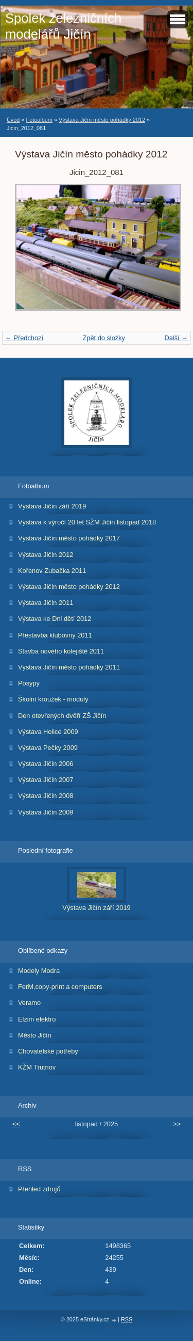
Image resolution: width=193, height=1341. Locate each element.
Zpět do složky (103, 338)
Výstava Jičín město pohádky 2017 (69, 538)
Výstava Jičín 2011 (45, 602)
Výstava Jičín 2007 (45, 780)
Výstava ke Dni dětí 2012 (54, 618)
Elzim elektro (37, 1019)
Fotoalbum (39, 120)
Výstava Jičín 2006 (45, 764)
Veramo (29, 1003)
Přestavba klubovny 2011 (55, 635)
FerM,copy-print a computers (60, 987)
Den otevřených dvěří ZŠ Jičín (62, 716)
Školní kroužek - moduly (53, 699)
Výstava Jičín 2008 (45, 796)
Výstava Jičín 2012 (45, 554)
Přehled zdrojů (39, 1189)
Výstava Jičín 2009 (45, 812)
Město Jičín (34, 1035)
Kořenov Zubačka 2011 (52, 570)
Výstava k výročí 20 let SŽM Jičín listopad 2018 (87, 522)
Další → (176, 338)
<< (16, 1124)
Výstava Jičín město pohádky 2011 (69, 667)
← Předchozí (24, 338)
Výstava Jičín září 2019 (52, 506)
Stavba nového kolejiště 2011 (61, 651)
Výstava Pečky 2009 (48, 748)
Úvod (13, 120)
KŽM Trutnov (37, 1067)
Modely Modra (39, 971)
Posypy (29, 683)
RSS (126, 1319)
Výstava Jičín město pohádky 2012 (102, 120)
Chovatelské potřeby (48, 1051)
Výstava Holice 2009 (48, 732)
